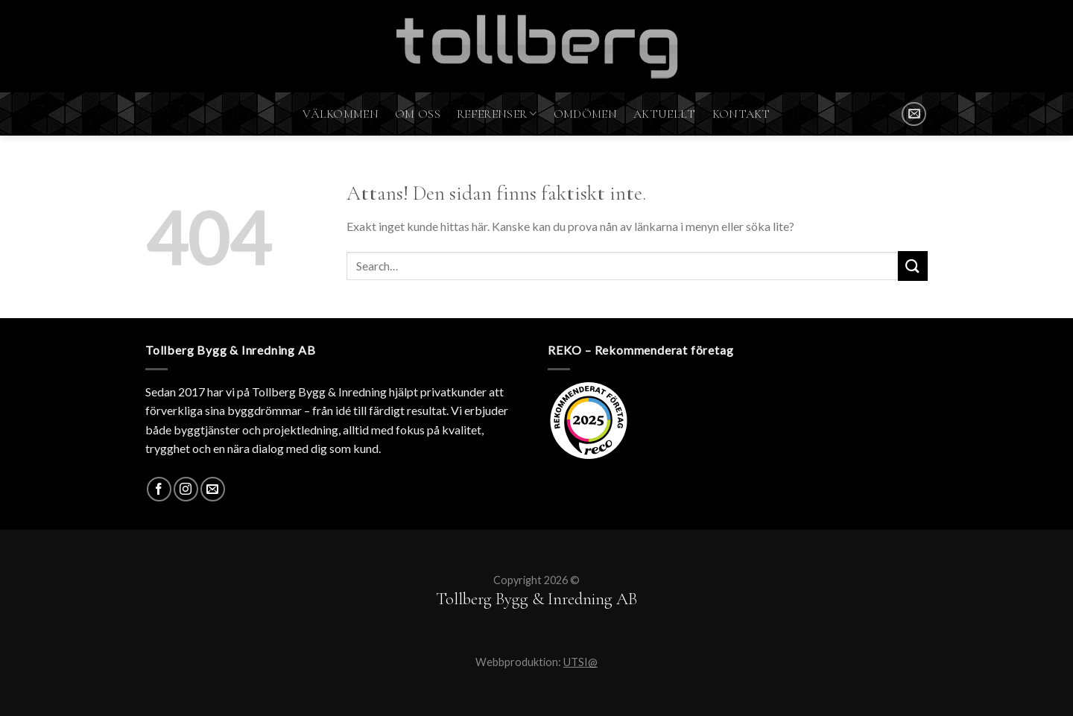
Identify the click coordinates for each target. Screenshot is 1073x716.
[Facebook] (159, 489)
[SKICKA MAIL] (914, 114)
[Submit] (913, 265)
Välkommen (341, 114)
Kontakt (741, 114)
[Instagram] (186, 489)
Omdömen (585, 114)
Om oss (417, 114)
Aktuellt (664, 114)
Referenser (497, 114)
